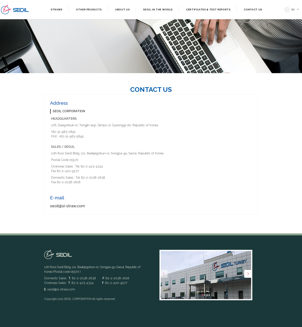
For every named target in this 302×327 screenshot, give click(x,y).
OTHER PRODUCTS (89, 9)
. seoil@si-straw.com (59, 289)
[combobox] (296, 10)
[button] (202, 295)
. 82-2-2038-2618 (115, 278)
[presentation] (164, 274)
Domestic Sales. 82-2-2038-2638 (70, 278)
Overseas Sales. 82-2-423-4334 (69, 283)
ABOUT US (122, 9)
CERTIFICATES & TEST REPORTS (208, 9)
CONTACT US (253, 9)
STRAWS (56, 9)
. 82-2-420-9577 (114, 283)
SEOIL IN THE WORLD (158, 9)
